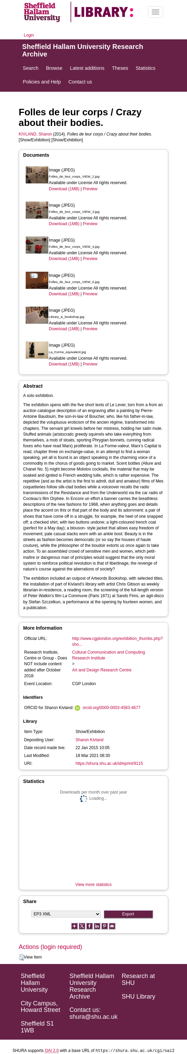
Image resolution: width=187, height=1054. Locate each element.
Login (29, 35)
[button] (21, 957)
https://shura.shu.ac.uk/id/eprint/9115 (109, 763)
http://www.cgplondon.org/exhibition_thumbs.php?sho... (117, 641)
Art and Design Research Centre (102, 670)
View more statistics (93, 884)
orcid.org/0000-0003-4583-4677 (111, 707)
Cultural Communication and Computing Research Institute (108, 655)
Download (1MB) (64, 189)
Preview (90, 189)
